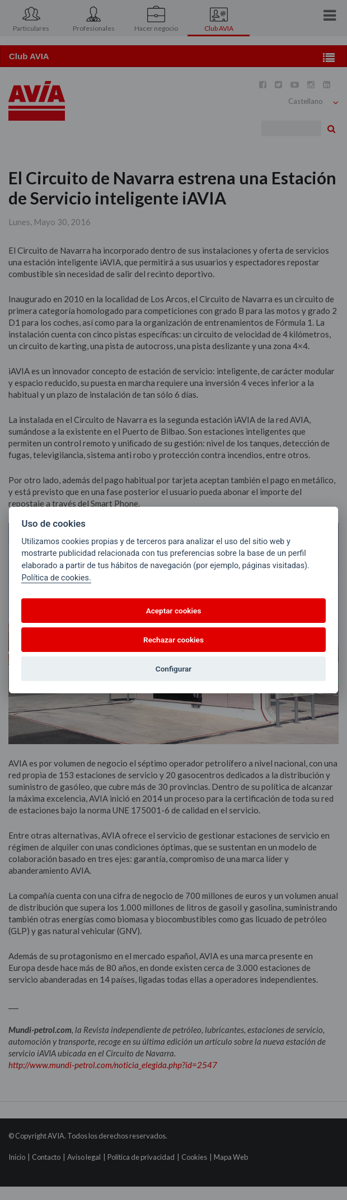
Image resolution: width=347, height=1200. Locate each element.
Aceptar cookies (173, 610)
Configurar (173, 668)
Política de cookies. (56, 578)
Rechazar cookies (173, 639)
